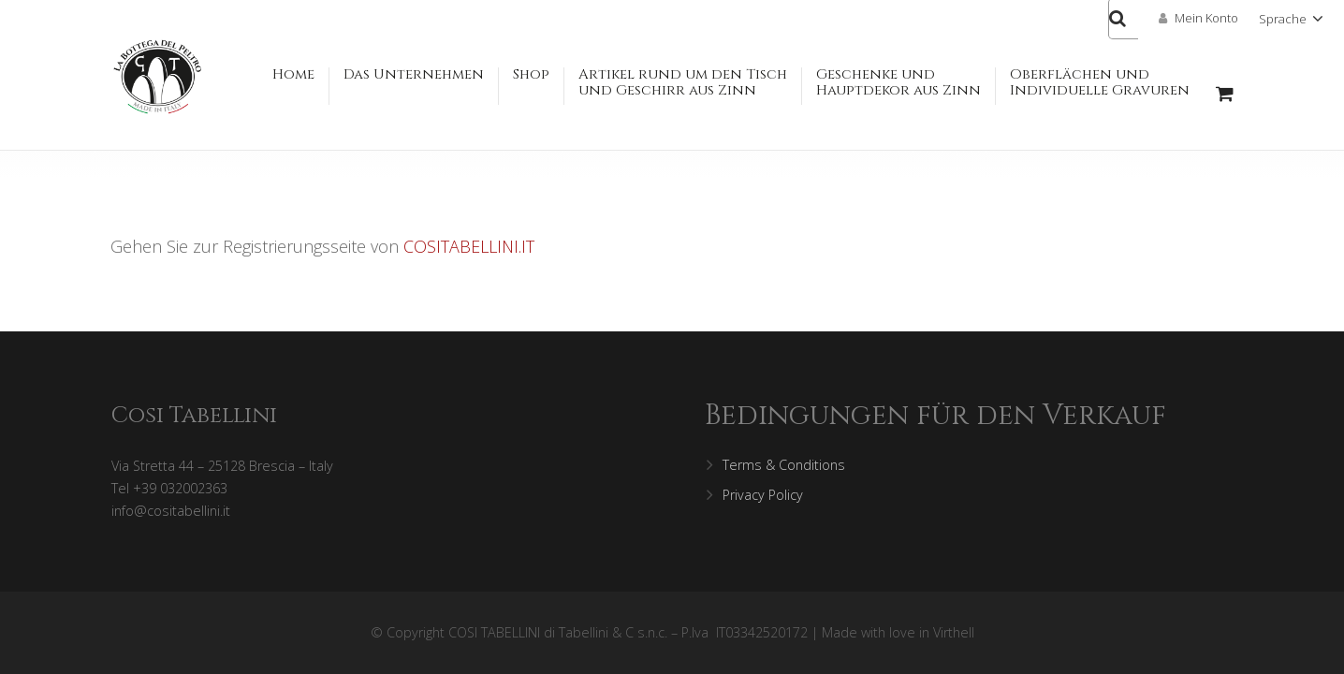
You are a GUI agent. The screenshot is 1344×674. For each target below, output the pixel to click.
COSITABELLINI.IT (468, 246)
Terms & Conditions (784, 465)
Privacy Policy (763, 495)
